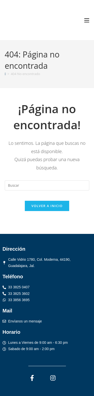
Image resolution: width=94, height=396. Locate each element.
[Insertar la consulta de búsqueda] (47, 185)
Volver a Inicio (46, 206)
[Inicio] (5, 74)
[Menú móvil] (86, 20)
